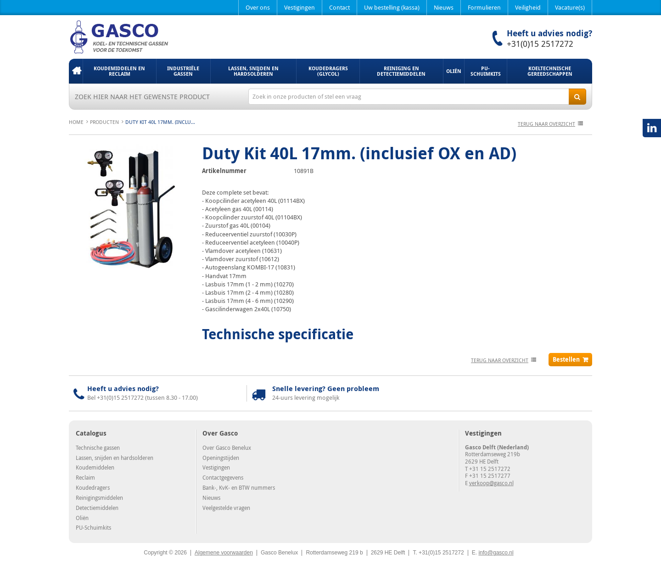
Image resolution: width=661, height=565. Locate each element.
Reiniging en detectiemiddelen (401, 71)
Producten (104, 121)
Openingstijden (220, 457)
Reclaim (85, 477)
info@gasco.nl (495, 552)
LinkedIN (652, 128)
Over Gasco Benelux (226, 447)
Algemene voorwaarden (224, 552)
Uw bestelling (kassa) (392, 7)
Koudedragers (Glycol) (328, 71)
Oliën (453, 70)
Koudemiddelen (95, 467)
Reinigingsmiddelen (99, 497)
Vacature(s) (570, 7)
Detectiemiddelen (97, 507)
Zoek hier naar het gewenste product (142, 96)
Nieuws (444, 7)
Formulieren (484, 7)
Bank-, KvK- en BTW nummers (238, 487)
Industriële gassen (183, 71)
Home (76, 71)
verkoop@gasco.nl (491, 483)
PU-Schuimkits (486, 71)
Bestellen (566, 359)
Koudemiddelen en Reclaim (119, 71)
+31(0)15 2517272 (540, 43)
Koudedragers (93, 487)
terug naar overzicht (546, 123)
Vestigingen (299, 7)
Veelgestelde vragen (226, 507)
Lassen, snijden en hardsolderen (253, 71)
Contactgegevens (222, 477)
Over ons (258, 7)
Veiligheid (528, 7)
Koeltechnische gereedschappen (549, 71)
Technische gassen (98, 447)
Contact (339, 7)
